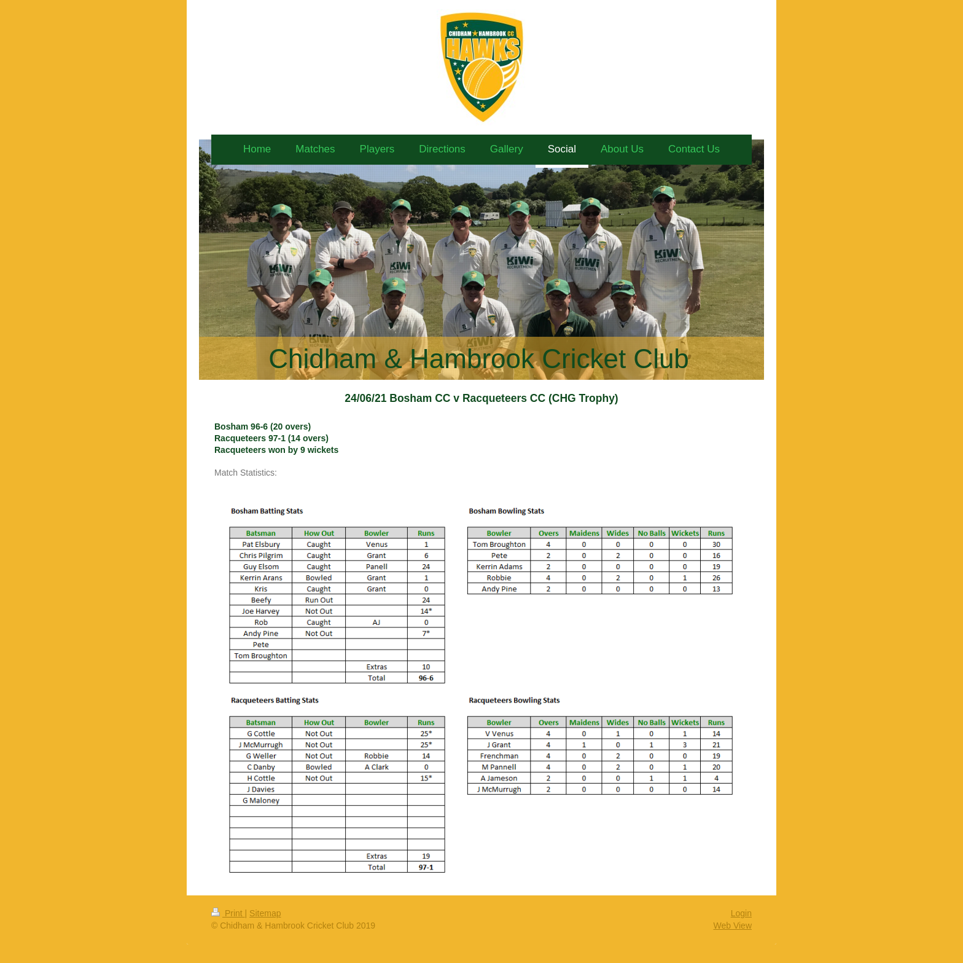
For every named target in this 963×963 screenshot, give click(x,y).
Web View (732, 925)
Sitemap (265, 913)
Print (228, 913)
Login (741, 913)
